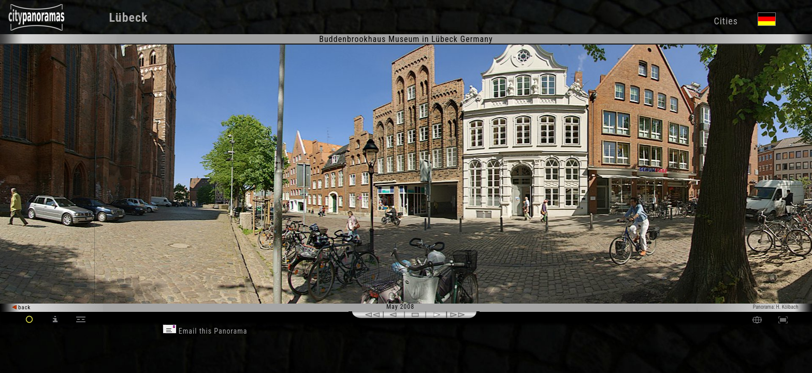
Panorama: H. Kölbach (776, 307)
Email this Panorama (205, 331)
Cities (725, 21)
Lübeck (128, 17)
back (21, 307)
